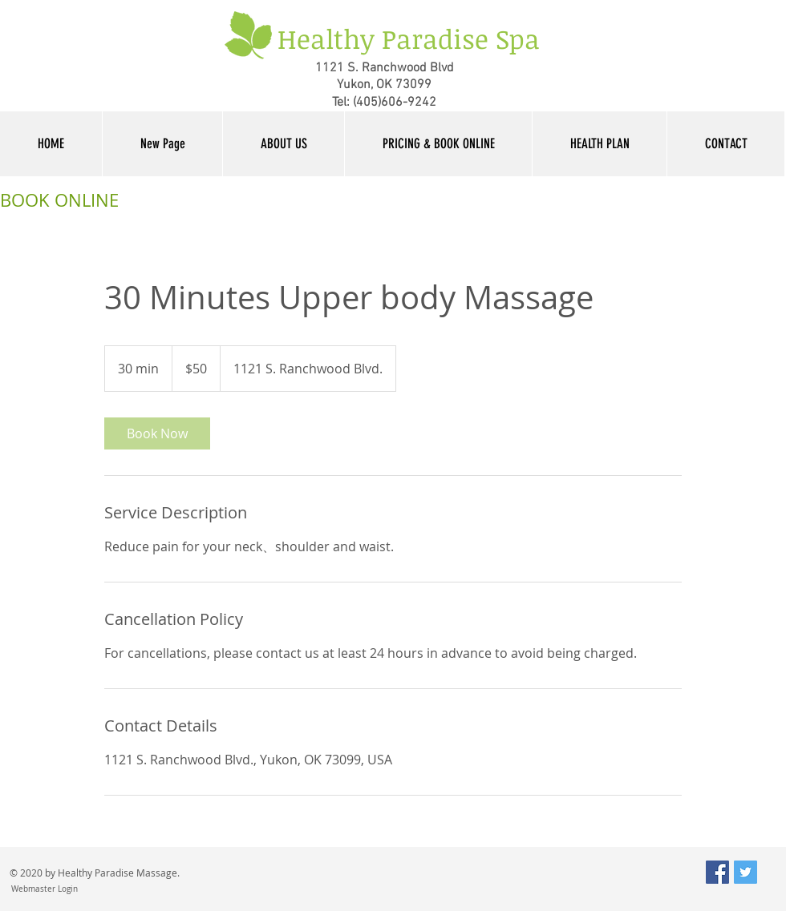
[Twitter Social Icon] (745, 872)
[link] (157, 433)
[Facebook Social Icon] (717, 872)
